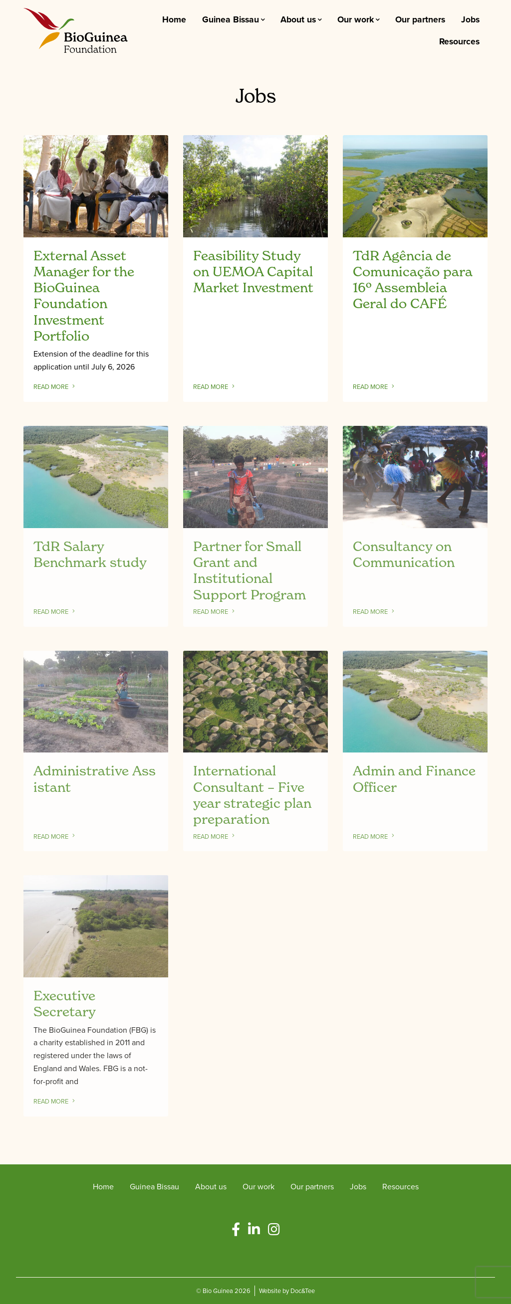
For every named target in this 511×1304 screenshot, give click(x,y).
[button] (236, 1229)
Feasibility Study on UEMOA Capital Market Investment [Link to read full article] (253, 271)
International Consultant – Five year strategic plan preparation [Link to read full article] (252, 794)
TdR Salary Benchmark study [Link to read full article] (90, 554)
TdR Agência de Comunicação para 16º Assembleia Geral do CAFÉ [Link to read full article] (412, 279)
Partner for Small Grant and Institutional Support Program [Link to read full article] (249, 570)
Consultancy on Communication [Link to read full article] (404, 554)
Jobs (470, 19)
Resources (459, 41)
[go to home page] (75, 29)
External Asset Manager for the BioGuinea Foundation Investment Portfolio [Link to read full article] (83, 295)
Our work (355, 19)
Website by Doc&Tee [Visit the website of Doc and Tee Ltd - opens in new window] (287, 1290)
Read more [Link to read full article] (57, 387)
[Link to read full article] (95, 186)
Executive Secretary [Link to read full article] (64, 1003)
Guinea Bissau (230, 19)
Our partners (420, 19)
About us (298, 19)
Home (174, 19)
